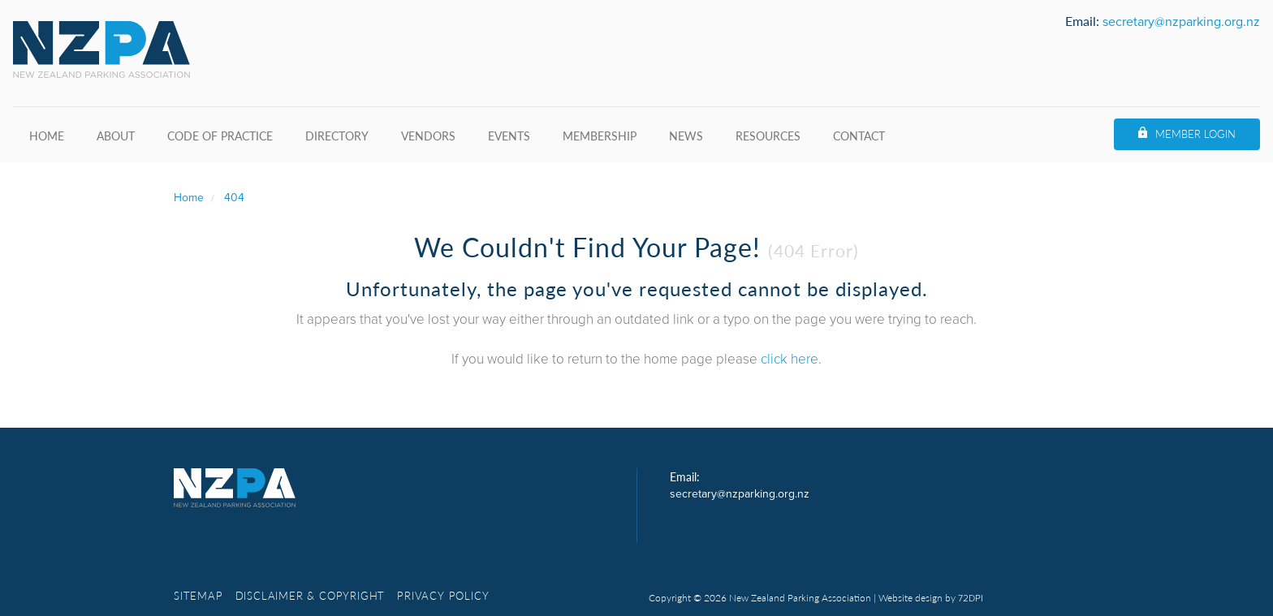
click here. (791, 359)
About (116, 135)
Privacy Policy (443, 595)
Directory (337, 135)
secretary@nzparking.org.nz (1181, 22)
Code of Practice (220, 135)
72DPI (970, 598)
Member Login (1195, 133)
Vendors (428, 135)
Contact (859, 135)
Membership (599, 135)
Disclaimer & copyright (310, 595)
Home (46, 135)
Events (509, 135)
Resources (768, 135)
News (686, 135)
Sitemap (198, 595)
